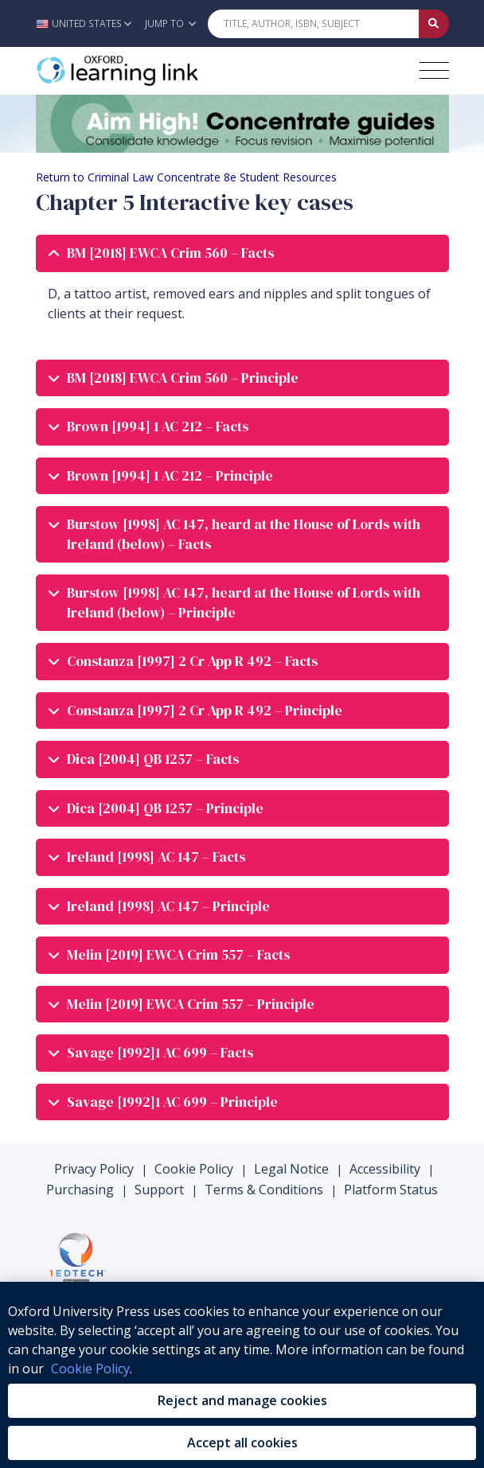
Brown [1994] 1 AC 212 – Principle (161, 476)
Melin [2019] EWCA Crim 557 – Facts (169, 955)
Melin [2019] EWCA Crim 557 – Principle (181, 1004)
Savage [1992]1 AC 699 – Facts (151, 1053)
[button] (88, 23)
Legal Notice (291, 1169)
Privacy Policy (94, 1169)
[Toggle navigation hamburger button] (434, 70)
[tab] (242, 253)
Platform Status (391, 1189)
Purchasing (80, 1189)
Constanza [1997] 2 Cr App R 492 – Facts (183, 662)
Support (159, 1189)
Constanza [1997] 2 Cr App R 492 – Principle (195, 711)
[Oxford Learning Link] (155, 71)
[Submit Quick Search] (434, 24)
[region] (242, 1375)
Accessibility (384, 1169)
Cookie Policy (193, 1169)
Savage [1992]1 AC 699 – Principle (163, 1102)
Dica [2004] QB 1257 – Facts (144, 759)
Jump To (170, 23)
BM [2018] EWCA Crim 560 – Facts (161, 253)
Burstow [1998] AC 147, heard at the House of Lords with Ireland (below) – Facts (234, 534)
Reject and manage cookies (242, 1400)
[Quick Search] (314, 24)
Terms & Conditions (264, 1189)
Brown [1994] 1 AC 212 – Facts (148, 427)
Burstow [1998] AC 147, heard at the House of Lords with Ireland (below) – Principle (234, 602)
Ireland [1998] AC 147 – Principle (159, 907)
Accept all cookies (242, 1442)
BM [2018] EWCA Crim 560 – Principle (174, 378)
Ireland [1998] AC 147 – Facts (147, 857)
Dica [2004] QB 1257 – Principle (156, 809)
